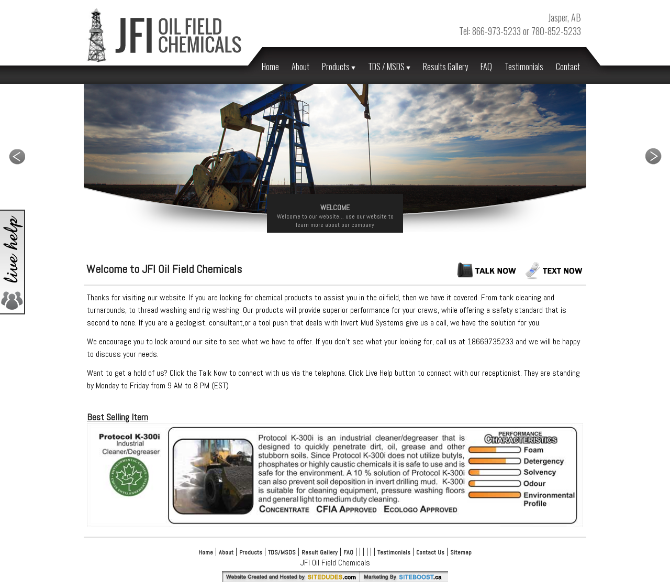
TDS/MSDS (282, 552)
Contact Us (430, 552)
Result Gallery (320, 552)
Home (270, 66)
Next (653, 156)
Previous (17, 156)
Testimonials (524, 66)
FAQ (486, 66)
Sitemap (461, 552)
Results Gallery (445, 66)
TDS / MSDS (389, 66)
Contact (568, 66)
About (300, 66)
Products (338, 66)
